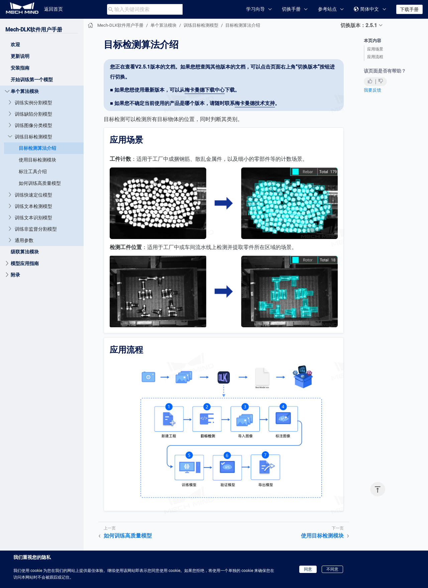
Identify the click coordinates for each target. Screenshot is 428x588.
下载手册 (409, 9)
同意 (308, 569)
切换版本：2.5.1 (358, 25)
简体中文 (366, 9)
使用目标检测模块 (37, 159)
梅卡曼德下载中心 (205, 90)
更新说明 (20, 56)
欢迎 (15, 44)
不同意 (332, 569)
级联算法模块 (25, 251)
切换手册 (291, 9)
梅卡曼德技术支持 (255, 103)
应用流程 (375, 56)
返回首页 (53, 9)
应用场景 (375, 49)
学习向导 (255, 9)
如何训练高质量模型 (40, 183)
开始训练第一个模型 (32, 79)
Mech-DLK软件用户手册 (33, 29)
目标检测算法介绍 (37, 148)
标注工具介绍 (33, 171)
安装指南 (20, 68)
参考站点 (327, 9)
